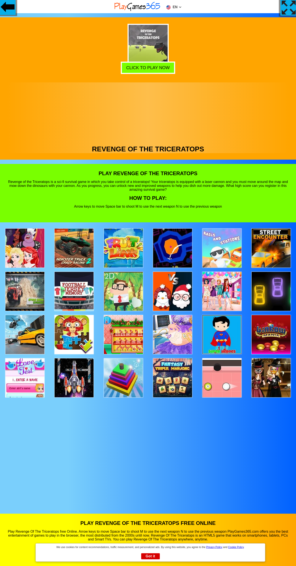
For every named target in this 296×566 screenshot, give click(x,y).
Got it (150, 556)
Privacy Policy (214, 547)
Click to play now (147, 67)
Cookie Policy (236, 547)
